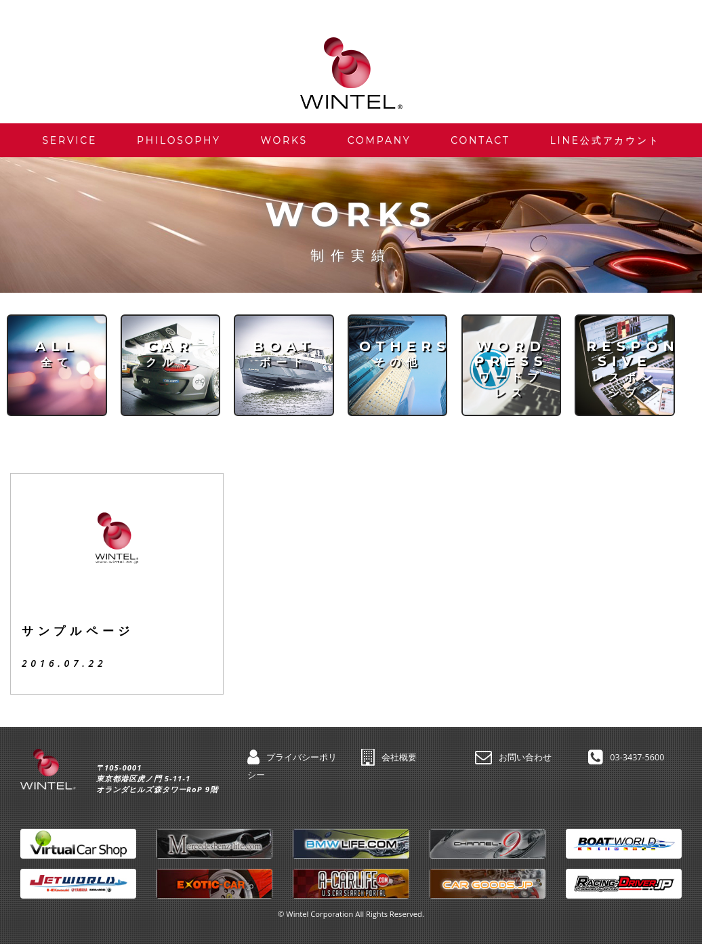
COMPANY (379, 140)
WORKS (284, 140)
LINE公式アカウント (605, 140)
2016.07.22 (64, 663)
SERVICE (69, 140)
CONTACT (480, 140)
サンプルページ (78, 631)
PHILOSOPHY (179, 140)
